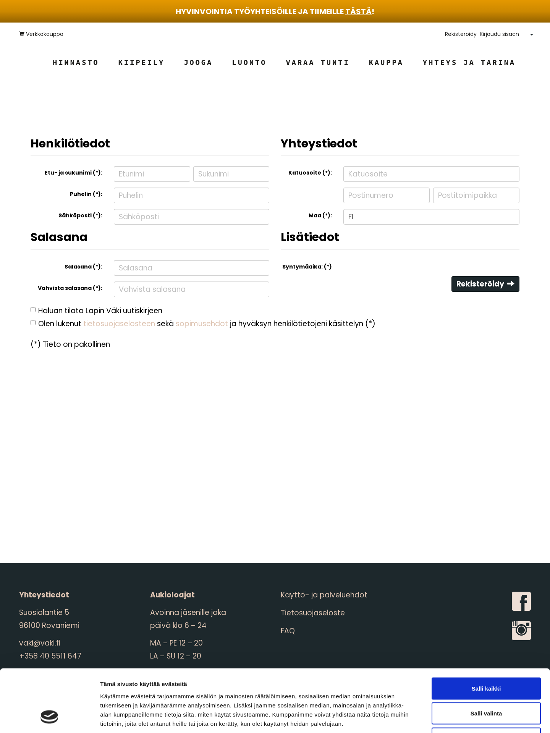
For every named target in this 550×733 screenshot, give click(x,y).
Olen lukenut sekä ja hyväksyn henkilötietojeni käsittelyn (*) (206, 324)
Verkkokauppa (41, 34)
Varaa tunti (317, 62)
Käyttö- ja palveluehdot (324, 595)
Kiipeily (141, 62)
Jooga (198, 62)
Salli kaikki (486, 632)
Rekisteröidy (461, 34)
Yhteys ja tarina (469, 62)
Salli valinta (486, 658)
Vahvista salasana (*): (70, 288)
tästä (358, 11)
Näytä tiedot (408, 718)
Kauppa (386, 62)
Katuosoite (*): (310, 172)
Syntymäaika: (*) (307, 266)
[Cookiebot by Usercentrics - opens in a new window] (49, 718)
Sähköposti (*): (80, 215)
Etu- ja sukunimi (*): (73, 172)
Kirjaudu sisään (499, 34)
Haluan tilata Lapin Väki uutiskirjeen (100, 311)
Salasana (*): (83, 266)
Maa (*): (320, 215)
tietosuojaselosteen (119, 324)
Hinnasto (76, 62)
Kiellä (486, 683)
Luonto (249, 62)
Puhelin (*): (86, 194)
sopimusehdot (202, 324)
